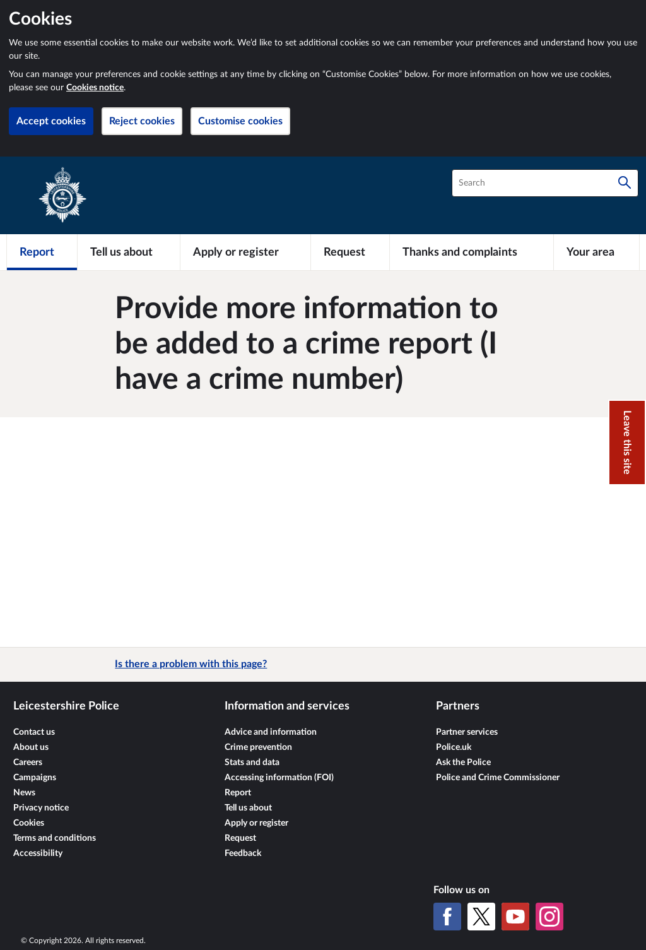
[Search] (624, 183)
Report (238, 792)
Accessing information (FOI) (279, 777)
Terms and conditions (54, 838)
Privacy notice (41, 808)
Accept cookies (51, 121)
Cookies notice (95, 87)
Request (240, 838)
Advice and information (271, 732)
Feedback (243, 853)
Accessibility (37, 853)
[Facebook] (447, 916)
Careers (27, 762)
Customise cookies (240, 121)
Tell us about (248, 808)
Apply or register (256, 823)
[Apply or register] (245, 252)
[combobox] (545, 183)
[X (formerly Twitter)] (481, 916)
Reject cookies (142, 121)
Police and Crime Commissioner (498, 777)
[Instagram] (549, 916)
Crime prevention (258, 747)
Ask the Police (463, 762)
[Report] (42, 252)
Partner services (467, 732)
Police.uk (453, 747)
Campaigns (34, 777)
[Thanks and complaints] (471, 252)
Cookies (28, 823)
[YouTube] (515, 916)
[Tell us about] (129, 252)
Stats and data (252, 762)
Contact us (34, 732)
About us (31, 747)
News (24, 792)
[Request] (350, 252)
